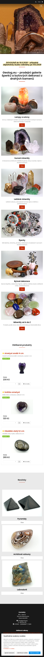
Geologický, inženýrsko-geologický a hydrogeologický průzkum (22, 633)
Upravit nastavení (9, 653)
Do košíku (26, 384)
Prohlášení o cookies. (9, 648)
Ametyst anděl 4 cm (14, 353)
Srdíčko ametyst (12, 392)
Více (22, 125)
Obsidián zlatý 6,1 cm (14, 431)
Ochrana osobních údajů (22, 656)
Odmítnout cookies (22, 653)
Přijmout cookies (34, 653)
